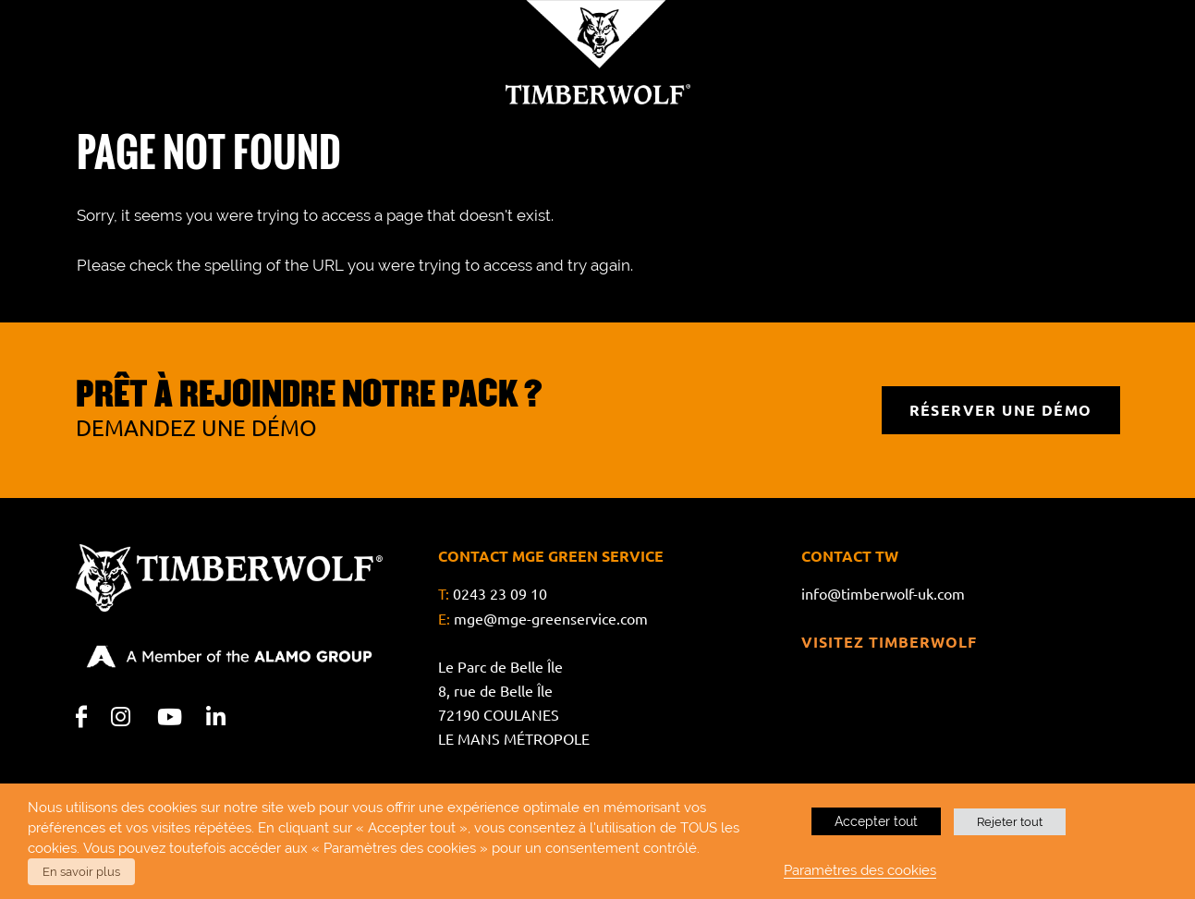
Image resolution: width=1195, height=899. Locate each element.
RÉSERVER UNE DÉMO (1000, 410)
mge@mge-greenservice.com (551, 618)
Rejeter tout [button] (1010, 822)
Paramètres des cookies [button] (860, 870)
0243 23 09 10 (500, 594)
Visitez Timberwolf (889, 641)
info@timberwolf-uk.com (883, 594)
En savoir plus (81, 872)
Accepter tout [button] (876, 821)
